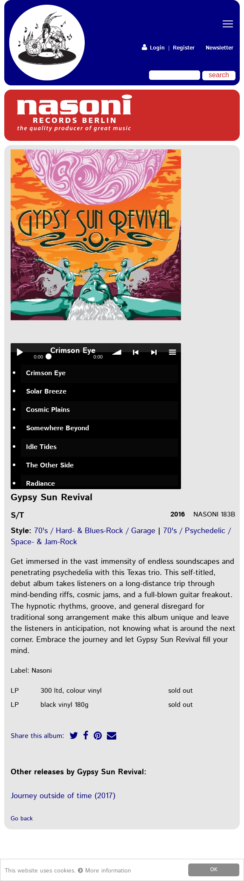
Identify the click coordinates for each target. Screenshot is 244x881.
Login (153, 48)
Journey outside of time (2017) (63, 796)
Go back (22, 818)
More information (104, 871)
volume (117, 352)
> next (154, 352)
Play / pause (20, 352)
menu (172, 352)
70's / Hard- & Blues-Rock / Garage (94, 531)
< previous (135, 352)
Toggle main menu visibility (229, 16)
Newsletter (219, 48)
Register (184, 48)
